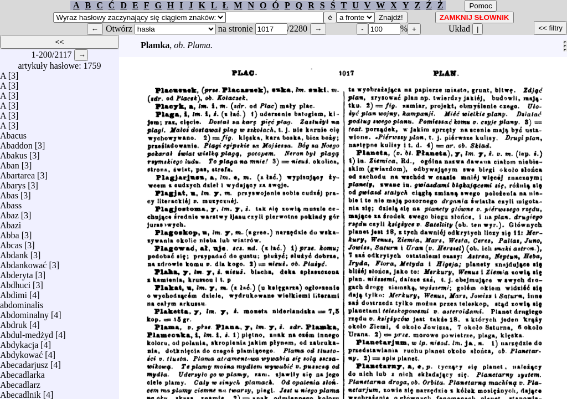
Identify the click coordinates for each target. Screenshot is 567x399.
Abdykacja (19, 342)
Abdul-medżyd (26, 332)
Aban (9, 162)
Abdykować (21, 352)
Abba (9, 232)
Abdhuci (15, 282)
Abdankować (23, 262)
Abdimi (13, 292)
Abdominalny (24, 312)
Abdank (14, 252)
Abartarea (17, 172)
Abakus (13, 152)
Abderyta (16, 272)
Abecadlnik (20, 392)
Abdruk (13, 322)
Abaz (9, 212)
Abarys (12, 182)
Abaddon (16, 142)
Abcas (11, 242)
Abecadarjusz (24, 362)
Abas (9, 192)
